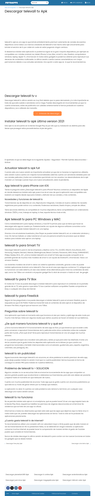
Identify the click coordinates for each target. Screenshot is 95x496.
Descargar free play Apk (14, 443)
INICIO (64, 3)
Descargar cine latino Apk (80, 443)
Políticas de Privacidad (59, 493)
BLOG (87, 3)
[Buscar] (47, 2)
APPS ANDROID (76, 3)
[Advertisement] (47, 26)
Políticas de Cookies (38, 493)
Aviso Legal (15, 493)
